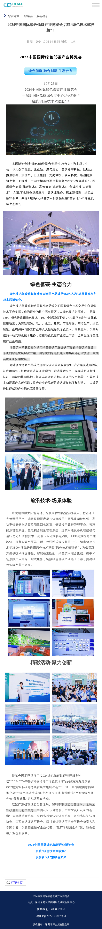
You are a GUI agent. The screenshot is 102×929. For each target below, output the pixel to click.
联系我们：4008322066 (51, 909)
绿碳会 (28, 16)
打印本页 (17, 882)
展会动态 (42, 16)
